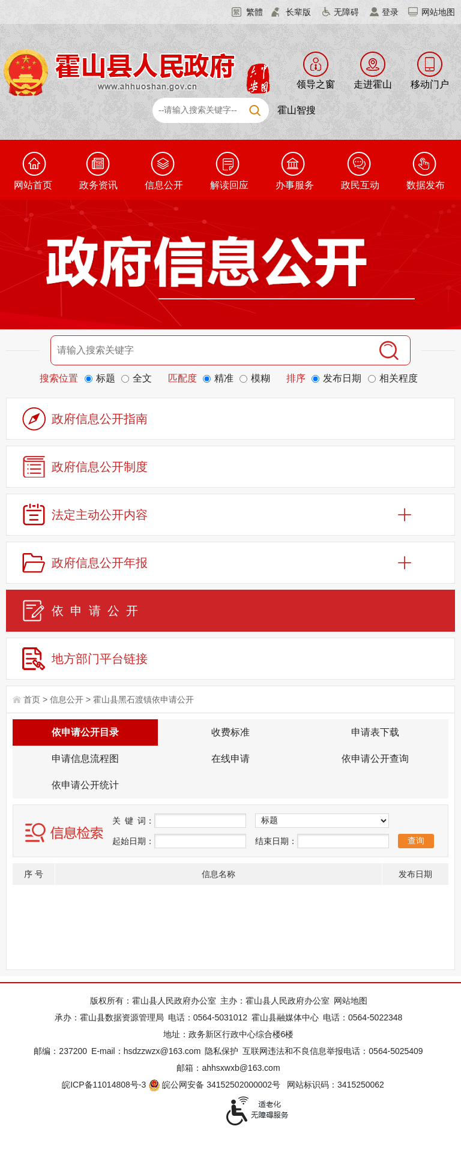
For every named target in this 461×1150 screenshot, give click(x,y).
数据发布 (425, 185)
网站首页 (33, 185)
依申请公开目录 (85, 732)
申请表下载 (375, 732)
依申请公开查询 (375, 758)
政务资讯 (98, 185)
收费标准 (230, 732)
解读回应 (229, 185)
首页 (31, 699)
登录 (390, 12)
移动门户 (430, 84)
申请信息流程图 (85, 758)
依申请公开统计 (85, 785)
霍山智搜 (296, 110)
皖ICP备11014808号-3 (104, 1084)
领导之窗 (316, 84)
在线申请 (230, 758)
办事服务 (295, 185)
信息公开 (164, 185)
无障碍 (346, 12)
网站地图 (438, 12)
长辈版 (298, 12)
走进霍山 (373, 84)
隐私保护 (221, 1051)
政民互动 (360, 185)
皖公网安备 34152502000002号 (215, 1084)
